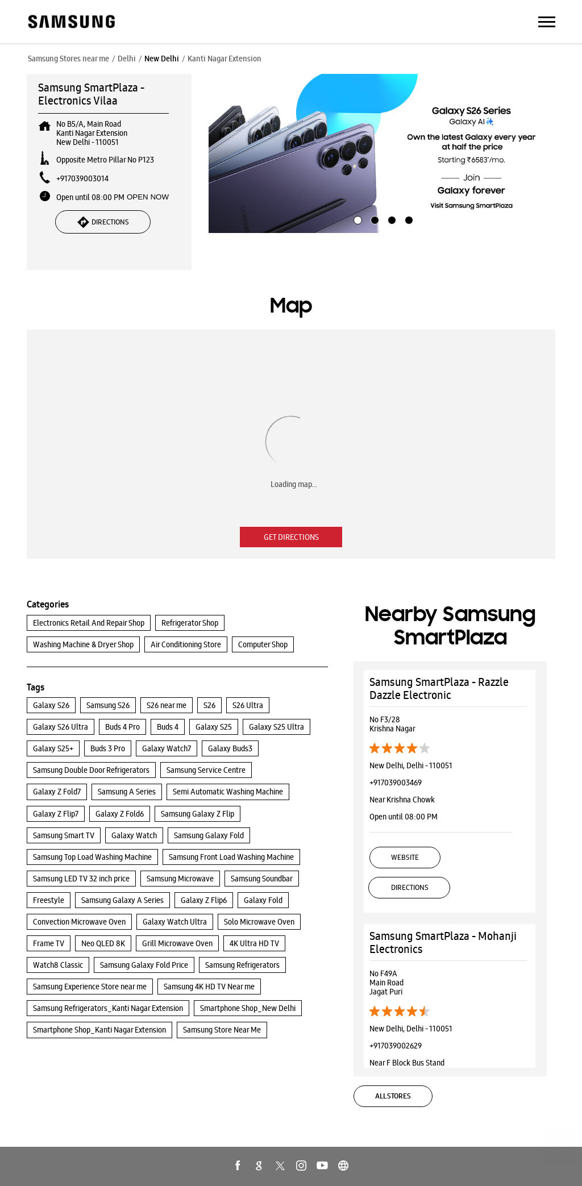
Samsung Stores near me (68, 58)
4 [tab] (407, 219)
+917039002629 (395, 1046)
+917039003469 (395, 782)
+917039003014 (82, 178)
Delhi (127, 58)
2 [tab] (373, 219)
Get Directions (291, 537)
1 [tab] (356, 219)
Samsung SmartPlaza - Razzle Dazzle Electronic (439, 688)
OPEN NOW (148, 197)
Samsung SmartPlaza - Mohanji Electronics (443, 942)
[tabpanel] (382, 153)
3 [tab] (390, 219)
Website (405, 857)
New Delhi (161, 58)
